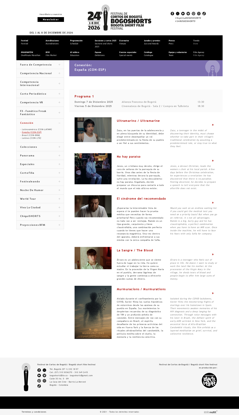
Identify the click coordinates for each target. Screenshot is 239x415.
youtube (183, 13)
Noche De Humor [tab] (40, 190)
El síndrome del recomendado (141, 198)
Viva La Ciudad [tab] (40, 208)
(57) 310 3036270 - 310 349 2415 (71, 372)
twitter (177, 13)
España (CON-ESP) (32, 132)
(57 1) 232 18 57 (70, 369)
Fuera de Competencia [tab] (40, 65)
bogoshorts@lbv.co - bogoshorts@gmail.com (71, 375)
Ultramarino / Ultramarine (138, 121)
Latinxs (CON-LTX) (31, 138)
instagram (199, 13)
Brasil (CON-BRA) (31, 135)
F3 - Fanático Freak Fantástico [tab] (40, 113)
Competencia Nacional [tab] (40, 73)
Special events (127, 53)
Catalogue (148, 53)
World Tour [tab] (40, 199)
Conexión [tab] (40, 123)
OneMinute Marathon (30, 53)
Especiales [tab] (40, 164)
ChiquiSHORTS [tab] (40, 216)
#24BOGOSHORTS (185, 21)
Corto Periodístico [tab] (40, 94)
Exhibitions (100, 53)
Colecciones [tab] (40, 147)
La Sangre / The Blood (135, 250)
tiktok (204, 13)
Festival (24, 42)
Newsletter (51, 20)
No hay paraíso (129, 156)
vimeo (188, 13)
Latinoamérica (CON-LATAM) (37, 129)
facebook (172, 13)
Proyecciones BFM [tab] (40, 225)
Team (178, 53)
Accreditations (52, 42)
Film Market (51, 53)
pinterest (193, 13)
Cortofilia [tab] (40, 173)
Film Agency (198, 53)
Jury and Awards (152, 42)
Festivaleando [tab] (40, 182)
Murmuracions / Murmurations (141, 289)
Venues (124, 42)
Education (74, 53)
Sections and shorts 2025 (106, 43)
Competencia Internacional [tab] (40, 84)
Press (172, 42)
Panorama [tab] (40, 156)
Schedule (76, 42)
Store (196, 42)
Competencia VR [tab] (40, 102)
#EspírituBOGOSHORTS (188, 18)
